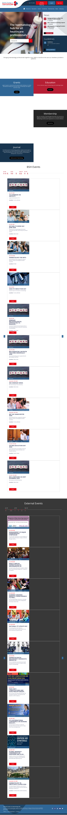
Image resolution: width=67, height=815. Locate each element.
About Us (28, 9)
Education (34, 9)
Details (13, 207)
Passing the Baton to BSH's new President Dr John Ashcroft (55, 19)
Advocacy (61, 9)
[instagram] (52, 809)
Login (51, 3)
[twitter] (62, 809)
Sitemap (17, 811)
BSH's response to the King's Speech (56, 22)
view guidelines (51, 50)
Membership (51, 9)
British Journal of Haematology (17, 158)
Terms (4, 811)
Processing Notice (11, 811)
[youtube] (60, 809)
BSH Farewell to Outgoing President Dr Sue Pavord (56, 27)
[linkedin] (57, 809)
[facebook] (55, 809)
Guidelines (44, 9)
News (56, 9)
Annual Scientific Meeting (41, 3)
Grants (39, 9)
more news (49, 33)
